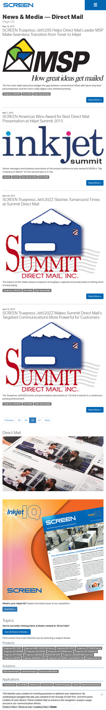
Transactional (9, 685)
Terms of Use (25, 706)
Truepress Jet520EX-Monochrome (78, 655)
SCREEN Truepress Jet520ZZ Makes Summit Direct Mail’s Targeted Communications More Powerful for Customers (52, 315)
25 (26, 420)
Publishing (34, 685)
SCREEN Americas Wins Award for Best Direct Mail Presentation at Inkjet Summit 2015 (45, 118)
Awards (6, 177)
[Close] (102, 694)
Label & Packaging (29, 671)
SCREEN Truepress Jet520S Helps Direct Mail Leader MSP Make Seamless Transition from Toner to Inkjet (53, 32)
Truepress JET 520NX (12, 655)
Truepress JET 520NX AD (86, 651)
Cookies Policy (41, 706)
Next (47, 420)
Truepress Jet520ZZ (12, 290)
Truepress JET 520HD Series (88, 648)
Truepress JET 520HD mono (60, 651)
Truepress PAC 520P (12, 648)
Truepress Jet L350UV (35, 651)
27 (39, 420)
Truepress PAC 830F (65, 648)
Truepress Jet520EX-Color (34, 658)
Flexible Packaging (63, 685)
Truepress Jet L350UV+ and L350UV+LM (65, 658)
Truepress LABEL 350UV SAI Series (39, 648)
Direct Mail (27, 94)
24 (19, 420)
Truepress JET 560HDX (13, 651)
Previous (9, 420)
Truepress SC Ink (93, 658)
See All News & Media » (17, 631)
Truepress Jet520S (11, 94)
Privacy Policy (9, 706)
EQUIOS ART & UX (52, 655)
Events (16, 177)
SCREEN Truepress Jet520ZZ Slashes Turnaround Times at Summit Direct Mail (51, 201)
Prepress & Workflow (48, 671)
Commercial (46, 685)
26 (32, 420)
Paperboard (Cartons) (90, 685)
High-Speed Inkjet (41, 94)
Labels (76, 685)
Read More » (94, 99)
